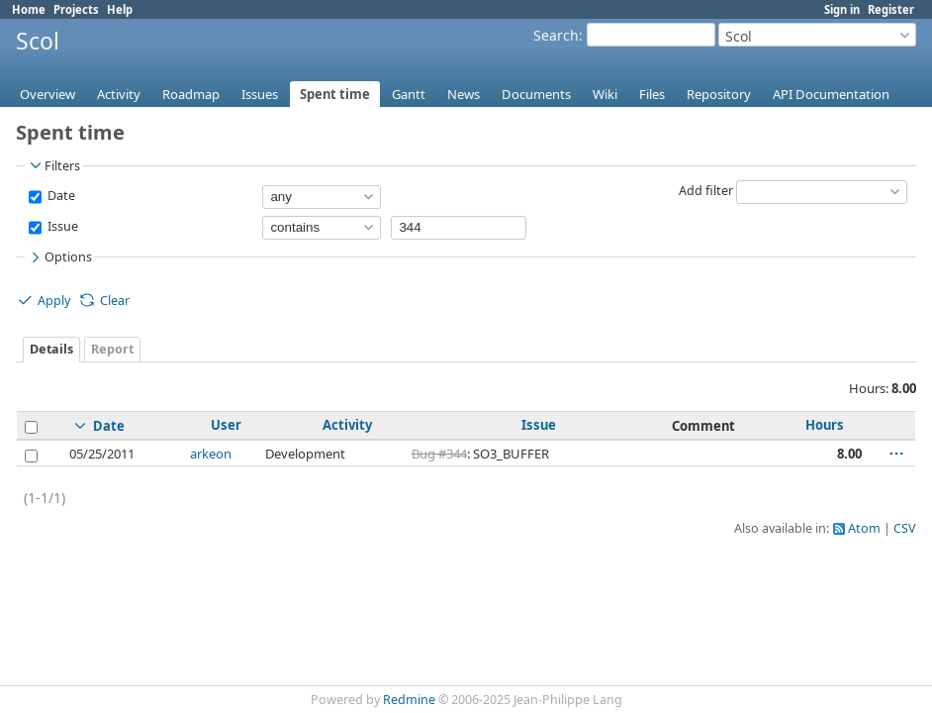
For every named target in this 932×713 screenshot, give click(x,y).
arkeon (211, 453)
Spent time (335, 94)
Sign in (842, 9)
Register (891, 9)
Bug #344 (439, 453)
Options (59, 257)
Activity (118, 94)
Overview (47, 94)
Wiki (605, 94)
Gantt (408, 94)
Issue (61, 226)
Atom (864, 528)
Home (29, 9)
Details (51, 349)
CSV (904, 528)
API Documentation (831, 94)
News (463, 94)
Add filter (706, 190)
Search (556, 35)
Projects (76, 9)
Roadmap (191, 94)
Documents (536, 94)
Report (112, 349)
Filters (53, 165)
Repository (719, 94)
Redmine (409, 699)
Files (652, 94)
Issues (259, 94)
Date (60, 195)
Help (120, 9)
